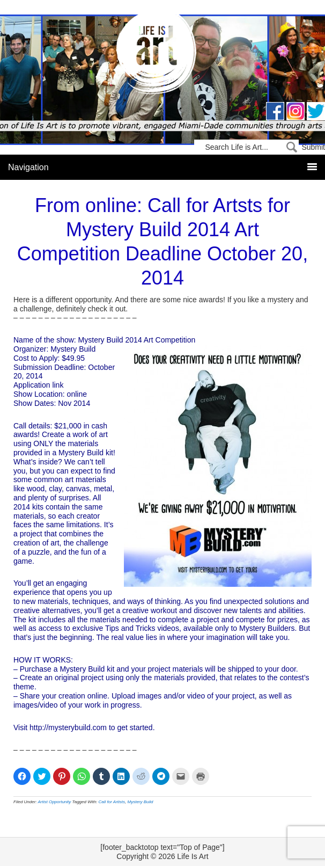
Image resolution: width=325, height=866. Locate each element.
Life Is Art (163, 55)
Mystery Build (140, 801)
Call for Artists (112, 801)
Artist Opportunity (54, 801)
